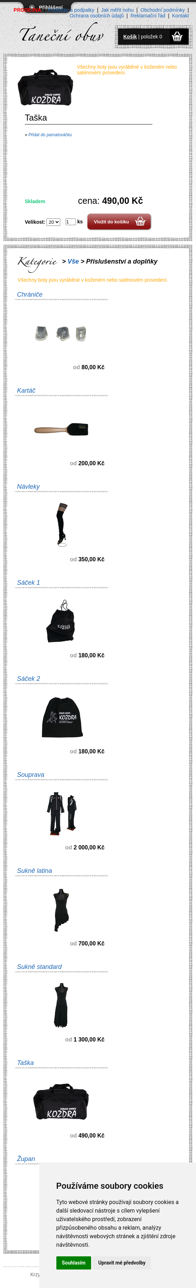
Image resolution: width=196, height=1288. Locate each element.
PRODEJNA (27, 10)
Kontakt (180, 15)
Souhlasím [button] (74, 1263)
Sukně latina (34, 870)
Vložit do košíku (111, 221)
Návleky (28, 486)
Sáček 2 (28, 678)
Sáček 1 (28, 582)
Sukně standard (39, 966)
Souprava (30, 774)
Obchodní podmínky (162, 10)
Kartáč (26, 390)
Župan (26, 1158)
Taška (25, 1062)
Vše (73, 261)
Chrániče (30, 294)
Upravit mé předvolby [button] (121, 1263)
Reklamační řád (147, 15)
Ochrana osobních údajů (97, 15)
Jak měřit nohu (117, 10)
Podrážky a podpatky (71, 10)
